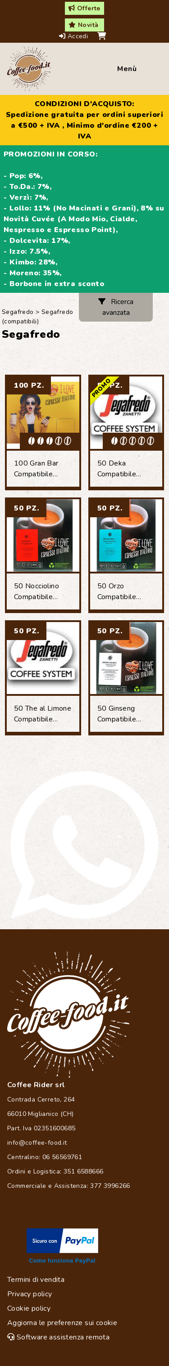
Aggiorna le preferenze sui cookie (62, 1323)
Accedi (74, 36)
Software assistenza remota (58, 1337)
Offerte (84, 8)
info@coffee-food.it (37, 1142)
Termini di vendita (35, 1280)
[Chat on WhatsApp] (84, 845)
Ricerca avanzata (115, 307)
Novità (83, 25)
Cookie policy (28, 1308)
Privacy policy (29, 1294)
